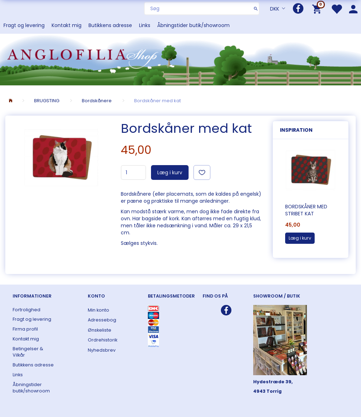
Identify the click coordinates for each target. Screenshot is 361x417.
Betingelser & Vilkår (28, 352)
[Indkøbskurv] (318, 8)
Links (144, 25)
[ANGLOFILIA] (180, 59)
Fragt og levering (24, 25)
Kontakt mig (66, 25)
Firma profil (25, 329)
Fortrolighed (26, 310)
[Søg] (256, 8)
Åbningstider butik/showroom (193, 25)
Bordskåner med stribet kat (306, 210)
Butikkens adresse (110, 25)
